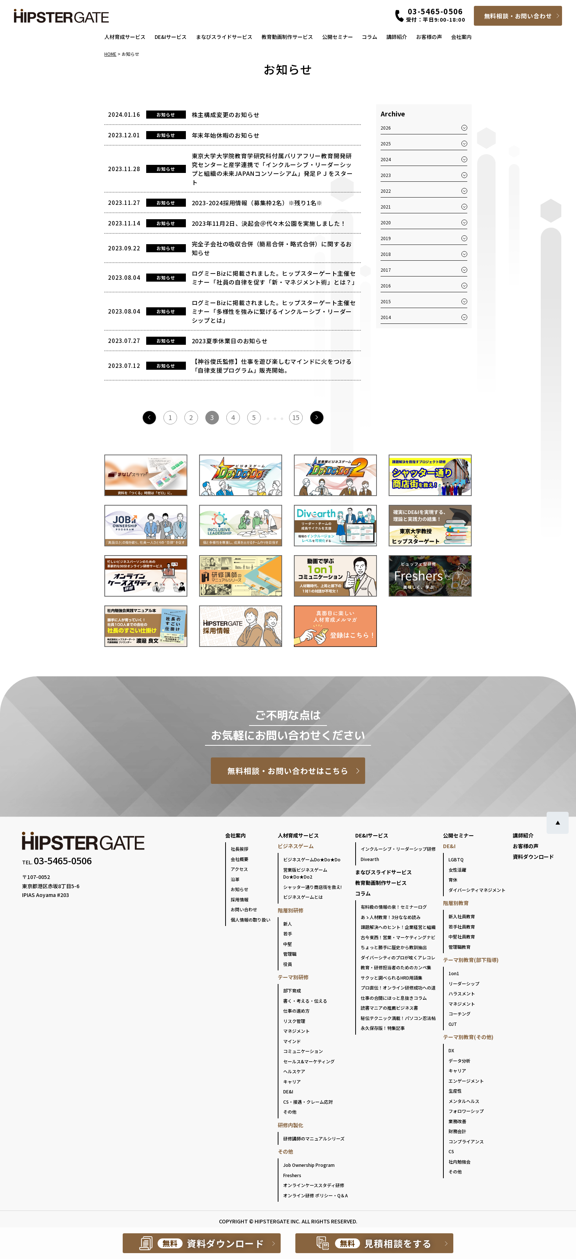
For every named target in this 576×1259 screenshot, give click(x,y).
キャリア (292, 1081)
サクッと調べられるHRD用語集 (391, 977)
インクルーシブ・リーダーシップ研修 (398, 849)
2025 (386, 143)
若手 (287, 933)
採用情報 (239, 899)
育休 (453, 879)
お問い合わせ (244, 909)
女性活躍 (457, 870)
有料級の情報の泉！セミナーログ (394, 907)
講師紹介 (396, 36)
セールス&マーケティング (309, 1061)
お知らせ (239, 889)
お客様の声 (429, 36)
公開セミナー (337, 36)
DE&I (288, 1091)
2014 (386, 317)
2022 (386, 191)
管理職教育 (460, 947)
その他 (289, 1111)
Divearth (370, 859)
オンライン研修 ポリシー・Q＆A (315, 1195)
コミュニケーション (303, 1051)
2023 (386, 175)
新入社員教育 (462, 916)
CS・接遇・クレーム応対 (308, 1102)
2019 (386, 238)
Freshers (292, 1175)
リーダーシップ (464, 983)
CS (451, 1151)
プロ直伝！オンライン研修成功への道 (398, 987)
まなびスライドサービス (224, 36)
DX (451, 1050)
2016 (386, 285)
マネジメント (296, 1031)
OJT (453, 1024)
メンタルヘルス (464, 1101)
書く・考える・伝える (305, 1001)
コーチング (460, 1013)
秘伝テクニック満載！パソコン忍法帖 (398, 1018)
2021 (386, 206)
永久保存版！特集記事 (383, 1028)
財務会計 (457, 1131)
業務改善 (457, 1121)
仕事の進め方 (296, 1010)
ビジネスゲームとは (303, 897)
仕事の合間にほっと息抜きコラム (394, 998)
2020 (386, 222)
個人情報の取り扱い (250, 919)
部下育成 (292, 990)
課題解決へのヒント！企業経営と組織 (398, 927)
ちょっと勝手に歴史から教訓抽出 (394, 947)
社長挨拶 (239, 849)
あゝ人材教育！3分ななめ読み (391, 917)
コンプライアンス (466, 1141)
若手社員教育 (462, 926)
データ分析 (460, 1060)
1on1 (454, 973)
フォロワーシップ (466, 1111)
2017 (386, 270)
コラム (369, 36)
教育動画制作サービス (287, 36)
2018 (386, 254)
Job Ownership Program (309, 1165)
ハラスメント (462, 993)
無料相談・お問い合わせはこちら (288, 770)
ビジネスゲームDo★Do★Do (312, 859)
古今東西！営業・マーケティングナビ (398, 937)
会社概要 (239, 859)
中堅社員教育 (462, 936)
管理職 (289, 954)
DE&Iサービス (171, 36)
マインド (292, 1041)
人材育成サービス (124, 36)
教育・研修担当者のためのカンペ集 (396, 967)
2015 (386, 301)
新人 (287, 923)
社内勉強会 (460, 1161)
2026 (386, 127)
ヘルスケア (294, 1071)
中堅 (287, 944)
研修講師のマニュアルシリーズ (314, 1138)
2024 (386, 159)
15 (295, 417)
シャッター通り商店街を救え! (312, 887)
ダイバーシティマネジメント (477, 890)
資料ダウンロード (533, 856)
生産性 (455, 1091)
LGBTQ (456, 859)
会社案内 (461, 36)
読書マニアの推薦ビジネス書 (389, 1008)
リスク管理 (294, 1021)
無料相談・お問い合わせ (518, 15)
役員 (287, 964)
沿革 (235, 879)
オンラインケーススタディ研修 (313, 1185)
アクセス (239, 869)
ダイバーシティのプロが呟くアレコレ (398, 957)
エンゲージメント (466, 1081)
